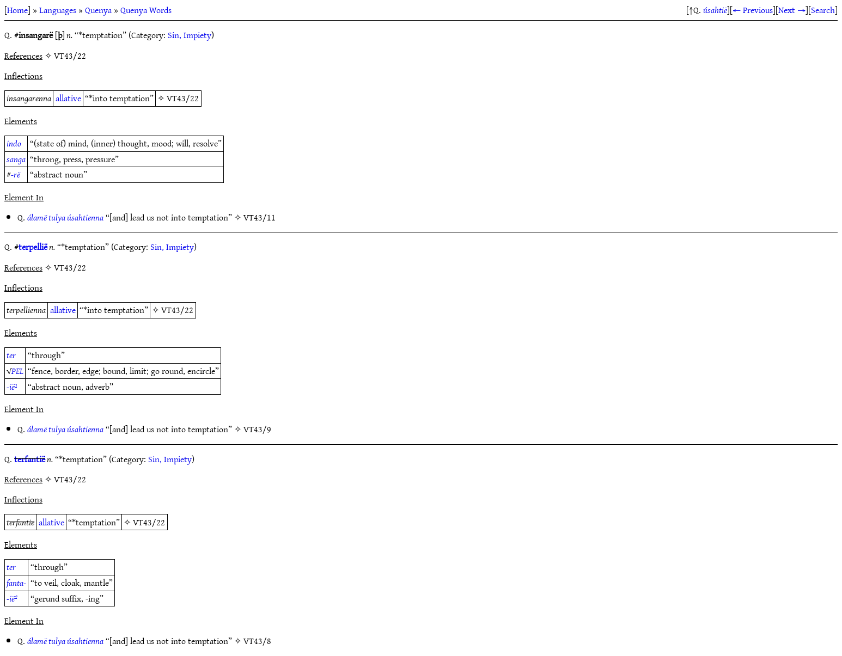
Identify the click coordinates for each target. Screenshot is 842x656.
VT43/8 (257, 640)
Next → (792, 9)
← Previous (753, 9)
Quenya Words (146, 9)
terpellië (33, 246)
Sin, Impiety (189, 34)
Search (823, 9)
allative (68, 98)
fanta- (16, 582)
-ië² (12, 598)
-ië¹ (12, 386)
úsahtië (715, 9)
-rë (15, 174)
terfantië (29, 459)
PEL (17, 370)
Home (17, 9)
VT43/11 (259, 217)
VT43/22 (183, 98)
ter (11, 355)
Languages (57, 9)
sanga (16, 159)
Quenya (98, 9)
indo (14, 143)
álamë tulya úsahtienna (65, 217)
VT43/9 (257, 429)
